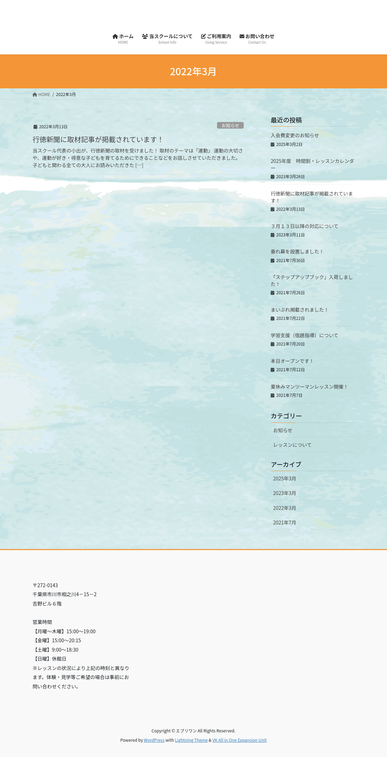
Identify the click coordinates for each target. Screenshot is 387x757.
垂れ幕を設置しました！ (297, 251)
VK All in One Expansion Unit (240, 740)
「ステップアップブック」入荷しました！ (312, 280)
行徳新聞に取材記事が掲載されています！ (98, 139)
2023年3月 (284, 492)
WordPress (154, 740)
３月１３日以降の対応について (305, 226)
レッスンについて (292, 444)
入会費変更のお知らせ (295, 135)
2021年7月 (284, 522)
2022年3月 (284, 507)
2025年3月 (284, 478)
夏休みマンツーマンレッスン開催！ (309, 386)
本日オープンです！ (292, 360)
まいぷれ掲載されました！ (300, 309)
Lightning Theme (191, 740)
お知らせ (230, 125)
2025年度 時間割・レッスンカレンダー (312, 164)
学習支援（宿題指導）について (305, 335)
